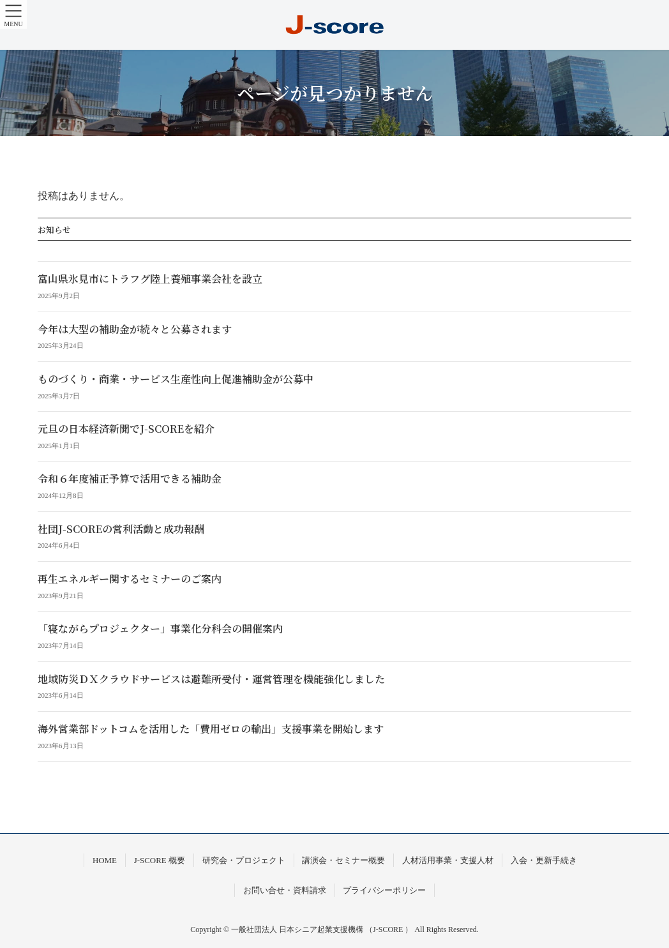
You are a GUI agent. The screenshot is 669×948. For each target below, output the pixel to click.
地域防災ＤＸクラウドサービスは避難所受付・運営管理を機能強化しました (211, 679)
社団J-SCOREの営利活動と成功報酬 (121, 529)
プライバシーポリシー (384, 890)
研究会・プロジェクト (243, 860)
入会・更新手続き (544, 860)
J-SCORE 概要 (159, 860)
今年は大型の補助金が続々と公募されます (135, 329)
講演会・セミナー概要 (343, 860)
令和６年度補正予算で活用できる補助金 (130, 478)
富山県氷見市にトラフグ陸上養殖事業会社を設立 (150, 278)
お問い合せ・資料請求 (284, 890)
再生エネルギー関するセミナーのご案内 (130, 578)
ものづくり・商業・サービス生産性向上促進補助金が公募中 (175, 379)
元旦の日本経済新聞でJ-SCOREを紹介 (126, 428)
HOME (105, 860)
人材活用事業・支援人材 (447, 860)
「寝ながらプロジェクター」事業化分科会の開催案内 (160, 628)
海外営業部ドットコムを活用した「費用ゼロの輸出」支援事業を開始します (211, 728)
